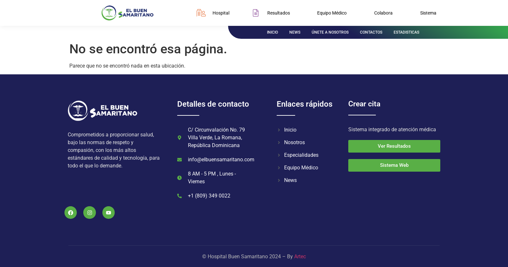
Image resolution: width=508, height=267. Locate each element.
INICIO (272, 32)
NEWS (294, 32)
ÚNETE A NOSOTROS (330, 32)
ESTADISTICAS (406, 32)
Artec (300, 256)
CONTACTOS (371, 32)
